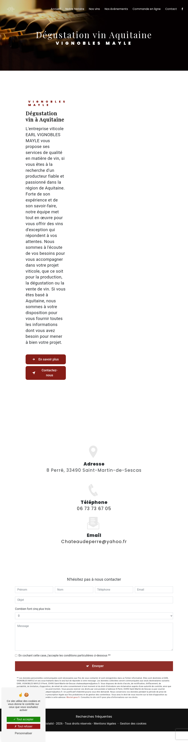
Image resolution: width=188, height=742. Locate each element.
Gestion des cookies (133, 724)
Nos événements (116, 10)
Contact (171, 10)
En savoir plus (45, 359)
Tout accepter (23, 719)
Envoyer (98, 661)
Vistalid (49, 724)
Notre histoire (74, 10)
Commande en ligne (146, 10)
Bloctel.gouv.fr (73, 692)
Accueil (55, 10)
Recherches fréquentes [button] (94, 717)
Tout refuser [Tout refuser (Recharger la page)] (23, 726)
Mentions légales (105, 724)
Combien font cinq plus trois (32, 604)
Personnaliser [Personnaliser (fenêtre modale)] (23, 733)
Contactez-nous (44, 373)
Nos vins (94, 10)
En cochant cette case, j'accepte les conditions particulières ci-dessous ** (65, 650)
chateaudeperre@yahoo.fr (94, 537)
